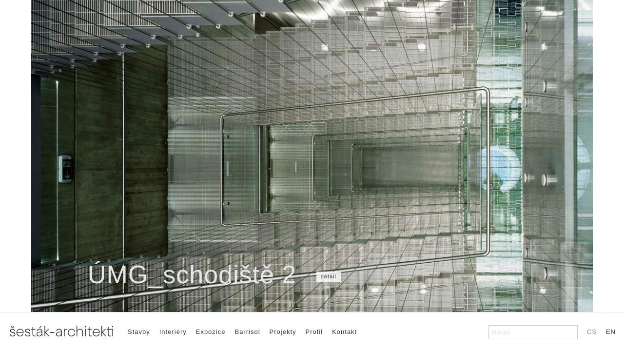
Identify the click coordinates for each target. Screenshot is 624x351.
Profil (314, 331)
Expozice (211, 331)
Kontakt (344, 331)
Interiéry (173, 331)
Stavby (139, 331)
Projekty (283, 331)
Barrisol (247, 331)
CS (592, 331)
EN (611, 331)
